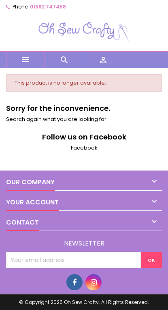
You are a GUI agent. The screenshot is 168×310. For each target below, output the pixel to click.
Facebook (84, 148)
